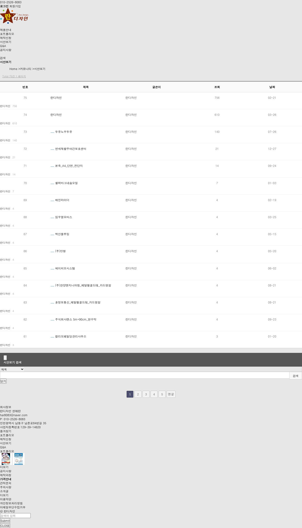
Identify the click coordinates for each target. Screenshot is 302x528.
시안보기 (5, 42)
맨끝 (171, 394)
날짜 (272, 87)
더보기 (4, 467)
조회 (217, 87)
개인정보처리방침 (11, 503)
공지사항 (5, 50)
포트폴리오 (7, 34)
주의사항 (5, 487)
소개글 (4, 491)
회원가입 (15, 6)
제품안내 (5, 30)
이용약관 (5, 499)
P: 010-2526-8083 (12, 419)
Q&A (3, 46)
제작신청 (5, 38)
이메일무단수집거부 (12, 507)
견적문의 (5, 483)
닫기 (3, 381)
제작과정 (5, 475)
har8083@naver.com (14, 415)
